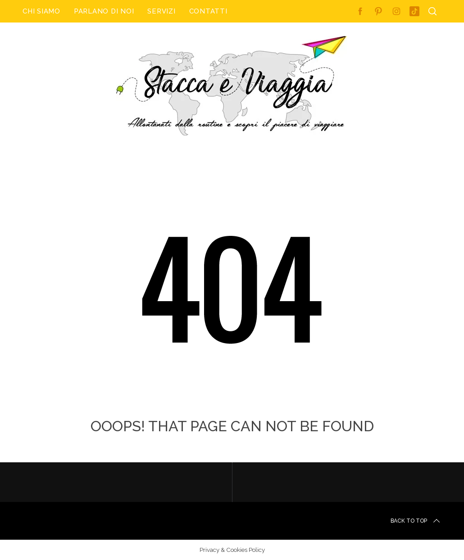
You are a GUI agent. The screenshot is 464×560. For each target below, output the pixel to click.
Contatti (208, 11)
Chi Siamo (41, 11)
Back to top (416, 521)
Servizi (161, 11)
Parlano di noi (104, 11)
